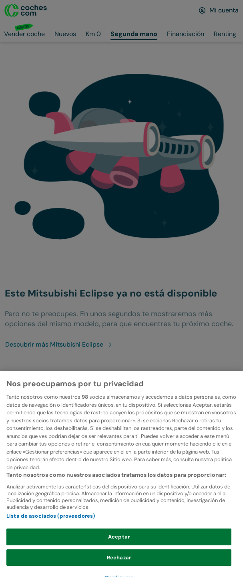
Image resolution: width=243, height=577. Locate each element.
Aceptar (119, 549)
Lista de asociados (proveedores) (50, 528)
